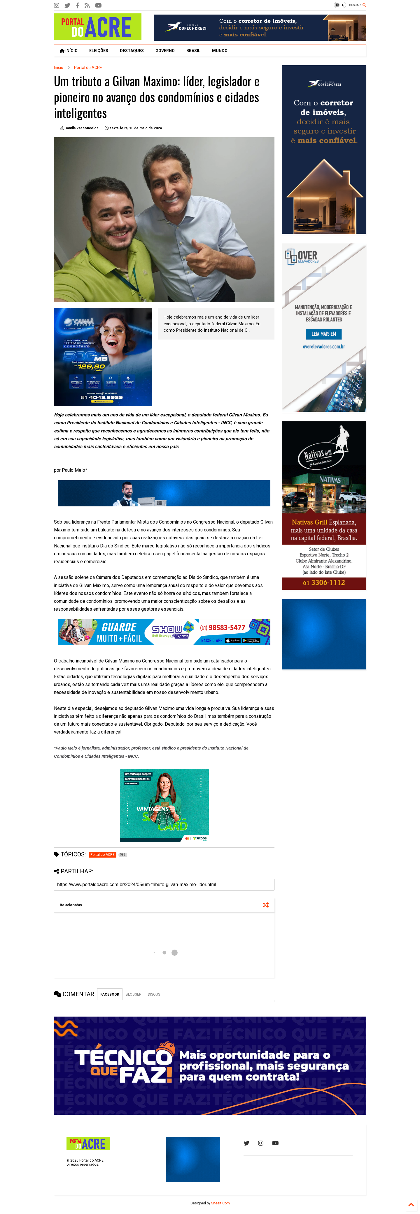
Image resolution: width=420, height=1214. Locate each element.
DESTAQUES (132, 50)
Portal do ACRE (88, 67)
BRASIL (193, 50)
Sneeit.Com (220, 1203)
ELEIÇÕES (98, 50)
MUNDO (220, 50)
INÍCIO (69, 50)
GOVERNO (165, 50)
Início (58, 67)
